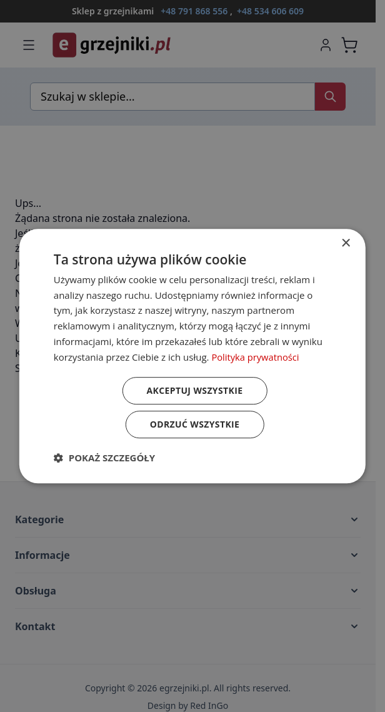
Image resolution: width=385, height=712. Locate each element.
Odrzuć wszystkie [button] (194, 424)
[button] (104, 457)
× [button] (345, 243)
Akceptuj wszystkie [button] (194, 390)
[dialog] (192, 356)
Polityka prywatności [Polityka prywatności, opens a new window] (256, 357)
